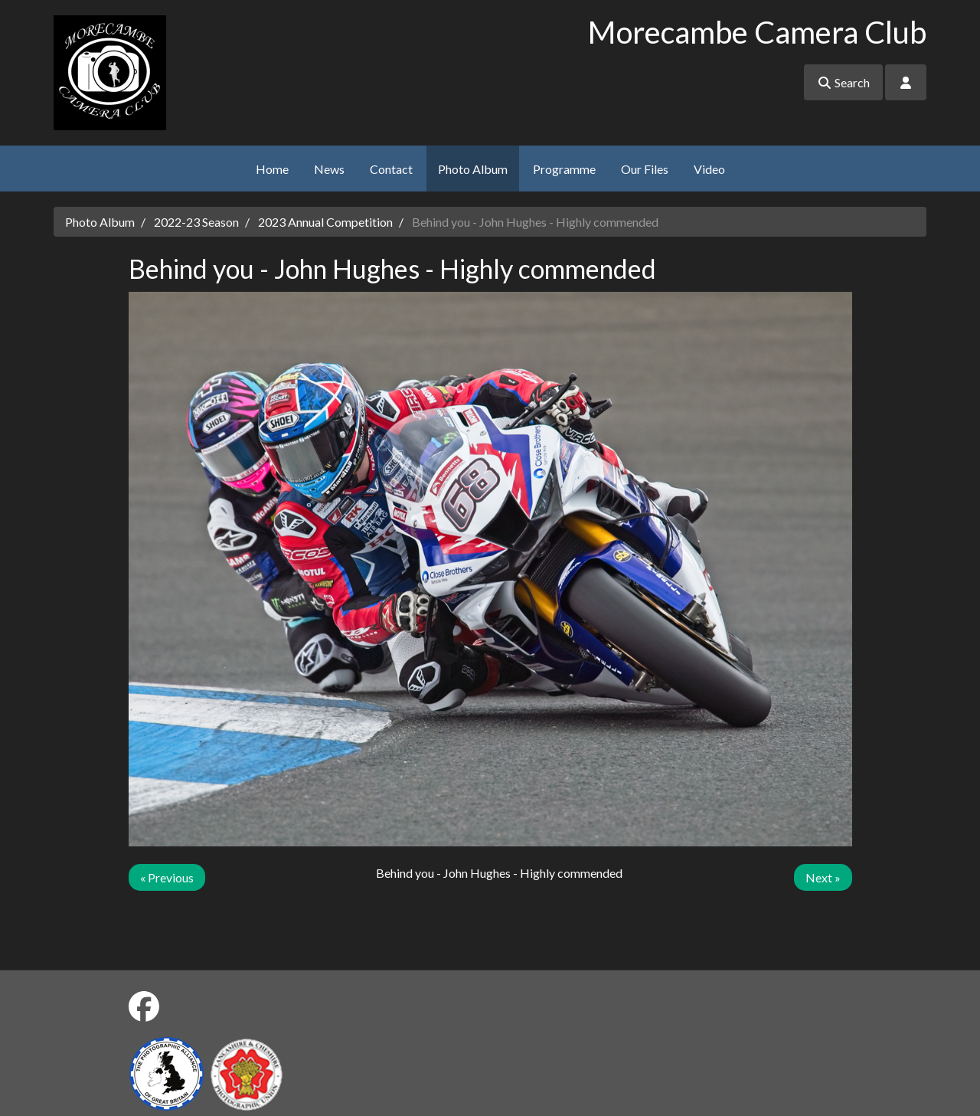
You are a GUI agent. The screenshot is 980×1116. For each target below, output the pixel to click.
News (329, 169)
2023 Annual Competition (325, 221)
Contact (391, 169)
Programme (564, 169)
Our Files (644, 169)
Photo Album (473, 169)
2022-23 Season (196, 221)
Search (843, 82)
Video (709, 169)
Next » (823, 877)
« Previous (167, 877)
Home (272, 169)
